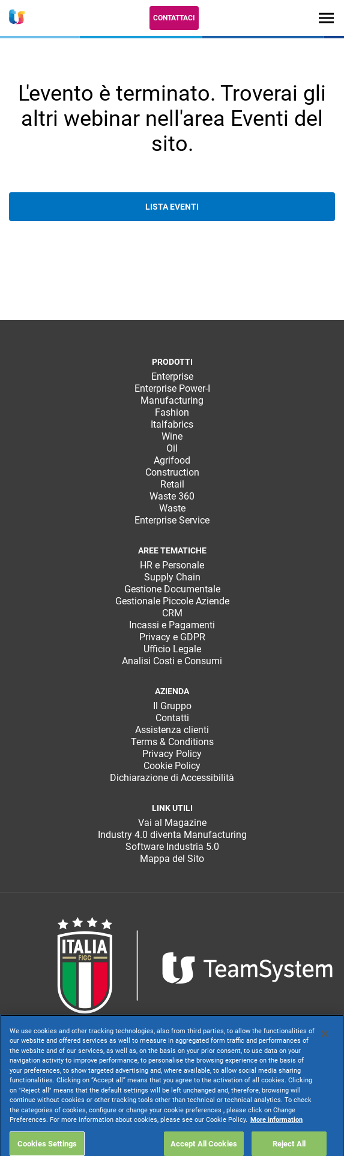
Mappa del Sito (172, 858)
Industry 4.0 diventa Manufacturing (172, 834)
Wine (172, 436)
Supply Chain (172, 577)
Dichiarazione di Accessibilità (172, 777)
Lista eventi (172, 206)
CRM (172, 613)
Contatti (172, 718)
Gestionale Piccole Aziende (172, 601)
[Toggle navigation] (326, 18)
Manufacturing (172, 400)
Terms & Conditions (172, 742)
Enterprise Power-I (172, 388)
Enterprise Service (172, 520)
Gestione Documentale (172, 589)
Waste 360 (172, 496)
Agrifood (172, 460)
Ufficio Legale (172, 649)
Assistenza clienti (172, 730)
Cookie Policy (172, 765)
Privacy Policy (172, 753)
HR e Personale (172, 565)
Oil (172, 448)
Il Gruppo (172, 706)
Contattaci (174, 18)
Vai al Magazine (172, 822)
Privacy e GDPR (172, 637)
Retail (172, 484)
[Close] (325, 1062)
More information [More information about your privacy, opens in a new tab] (276, 1149)
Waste (172, 508)
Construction (172, 472)
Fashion (172, 412)
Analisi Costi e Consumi (172, 661)
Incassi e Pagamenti (172, 625)
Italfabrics (172, 424)
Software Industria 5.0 (172, 846)
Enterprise (172, 376)
